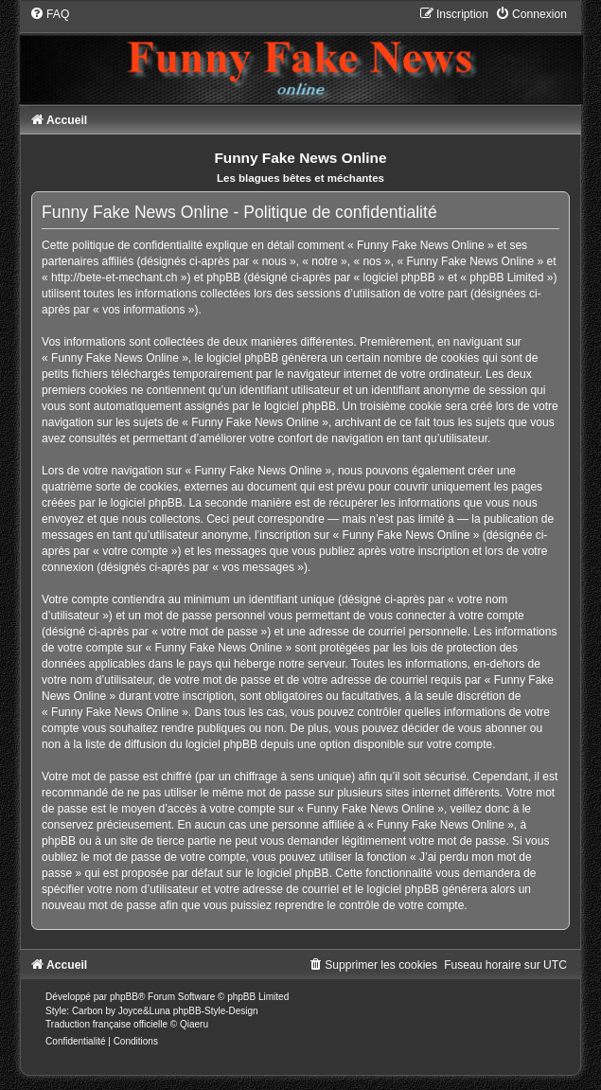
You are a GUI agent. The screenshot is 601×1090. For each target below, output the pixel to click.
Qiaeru (194, 1024)
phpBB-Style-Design (215, 1011)
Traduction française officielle (106, 1024)
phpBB (124, 997)
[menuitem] (49, 14)
